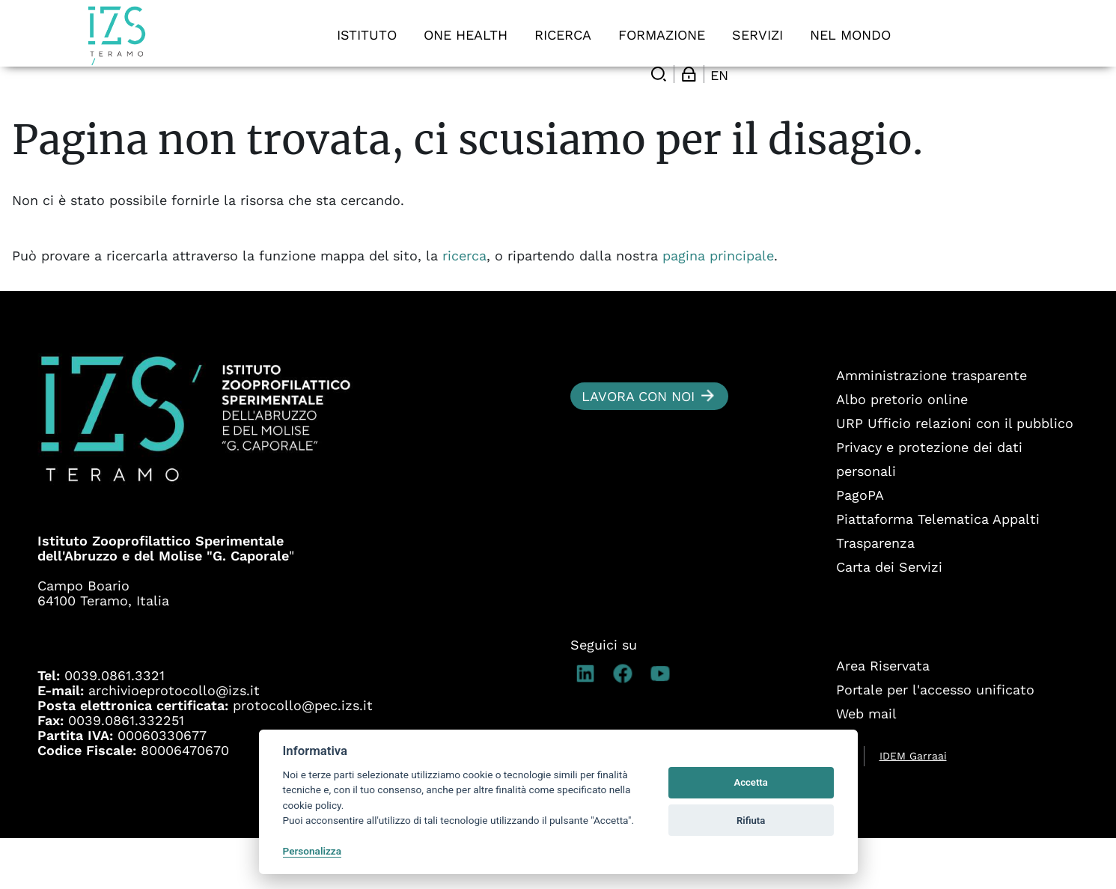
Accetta (750, 782)
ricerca (464, 306)
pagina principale (718, 306)
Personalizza (312, 851)
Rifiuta (751, 820)
